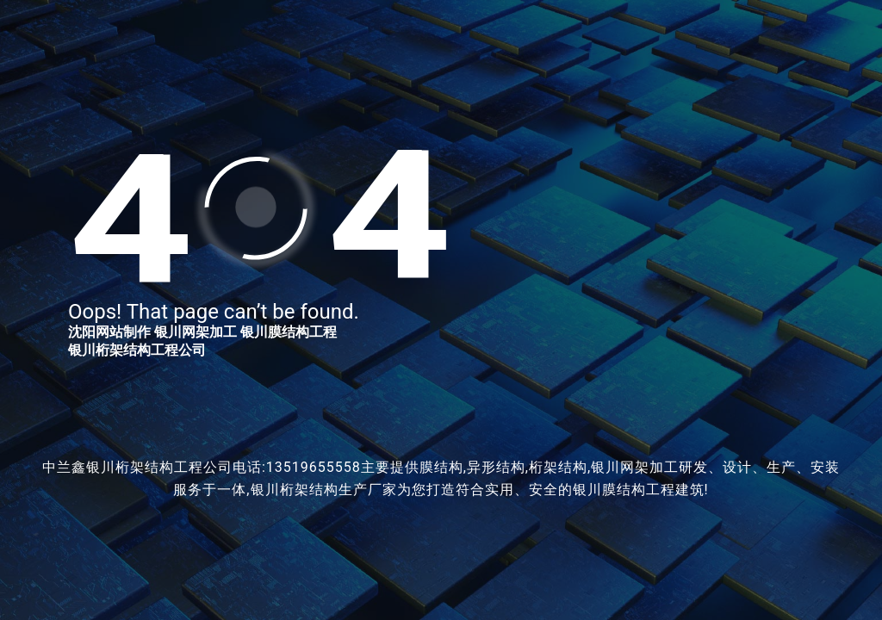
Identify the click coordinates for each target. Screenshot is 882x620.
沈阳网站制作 (109, 332)
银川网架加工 (195, 332)
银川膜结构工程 (288, 332)
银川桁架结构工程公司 (137, 350)
